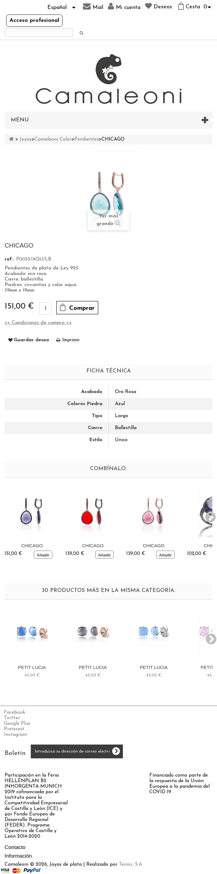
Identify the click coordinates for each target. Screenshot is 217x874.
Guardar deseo (31, 340)
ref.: (9, 259)
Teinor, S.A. (131, 864)
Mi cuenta (124, 6)
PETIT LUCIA (32, 667)
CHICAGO (32, 545)
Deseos (158, 6)
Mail (93, 6)
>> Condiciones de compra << (38, 322)
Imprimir (71, 340)
